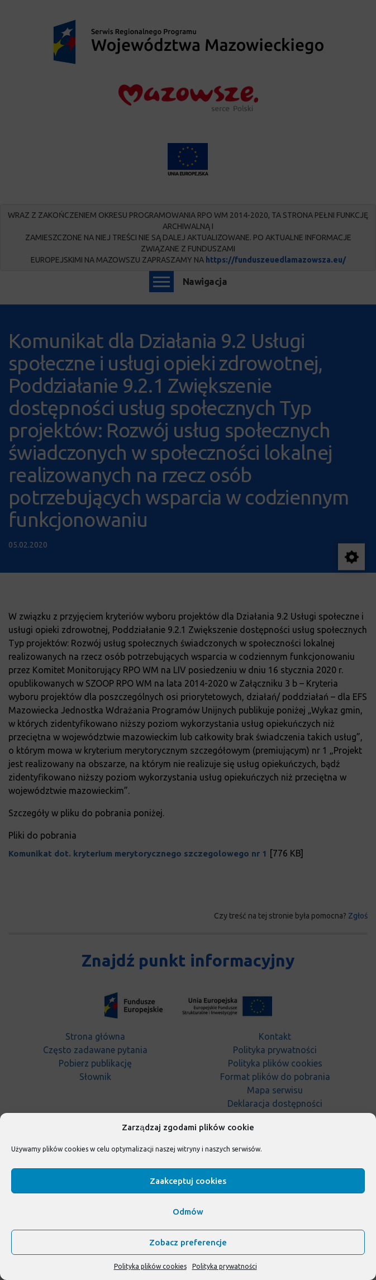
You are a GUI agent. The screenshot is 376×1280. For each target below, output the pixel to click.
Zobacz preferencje (188, 1242)
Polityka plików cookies (150, 1266)
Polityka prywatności (224, 1266)
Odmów (188, 1211)
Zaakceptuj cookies (188, 1181)
